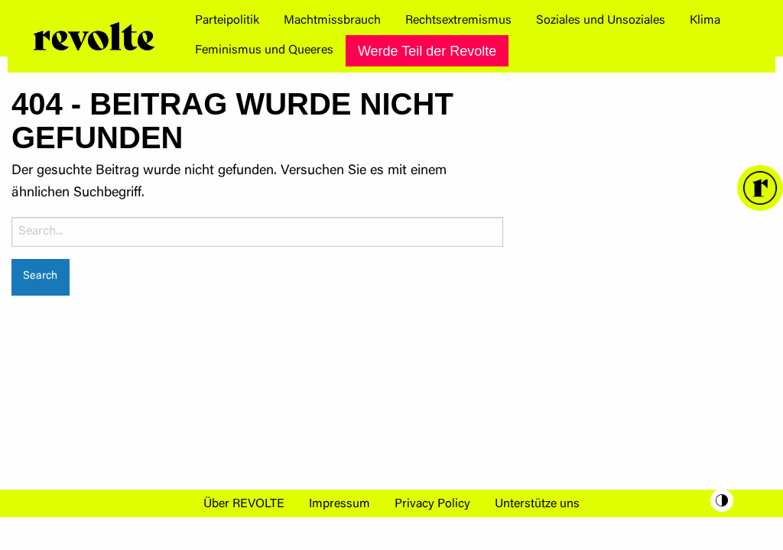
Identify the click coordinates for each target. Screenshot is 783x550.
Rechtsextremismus (458, 21)
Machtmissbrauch (332, 21)
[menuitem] (227, 20)
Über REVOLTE (243, 504)
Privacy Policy (432, 504)
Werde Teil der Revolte (427, 51)
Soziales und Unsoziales (600, 21)
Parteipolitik (227, 21)
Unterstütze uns (537, 504)
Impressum (339, 504)
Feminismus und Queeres (264, 50)
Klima (705, 21)
